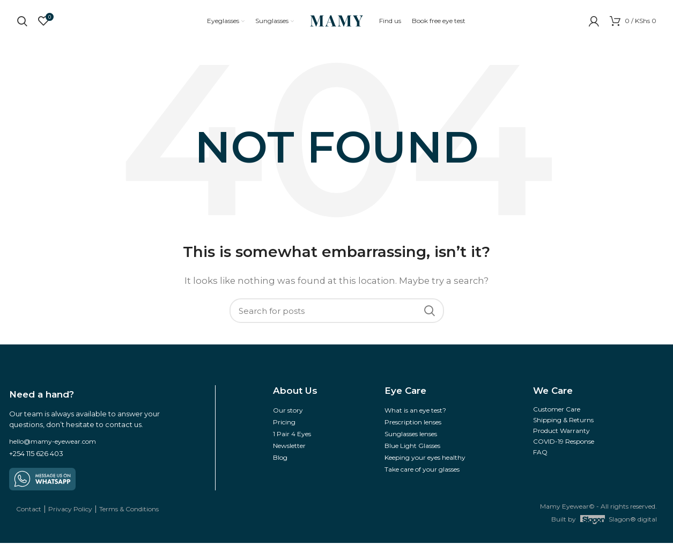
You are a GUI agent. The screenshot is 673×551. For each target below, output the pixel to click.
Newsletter (289, 454)
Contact (28, 517)
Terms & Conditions (129, 517)
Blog (280, 465)
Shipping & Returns (563, 428)
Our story (288, 418)
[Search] (337, 318)
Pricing (284, 430)
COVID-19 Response (563, 449)
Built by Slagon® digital (604, 527)
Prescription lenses (412, 430)
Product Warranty (561, 439)
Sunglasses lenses (410, 442)
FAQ (540, 460)
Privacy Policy (70, 517)
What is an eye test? (415, 418)
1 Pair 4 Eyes (292, 442)
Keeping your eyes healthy (424, 465)
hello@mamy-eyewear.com (52, 449)
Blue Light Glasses (412, 454)
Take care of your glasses (422, 477)
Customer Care (556, 417)
